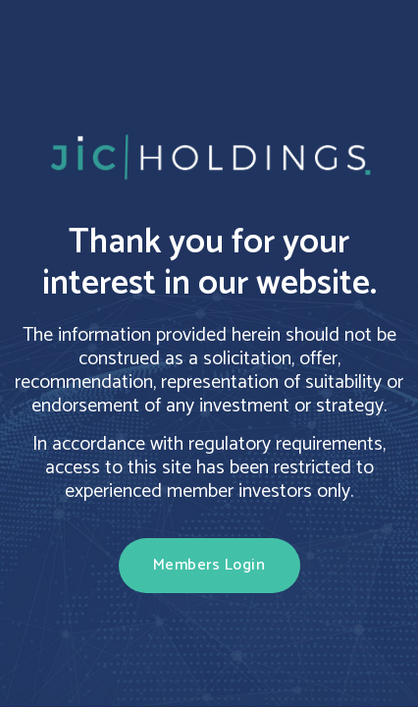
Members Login (209, 565)
